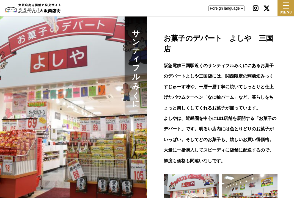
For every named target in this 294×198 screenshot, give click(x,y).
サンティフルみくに (136, 64)
